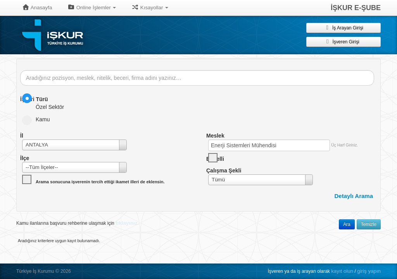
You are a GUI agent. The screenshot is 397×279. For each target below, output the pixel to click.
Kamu (38, 119)
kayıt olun (342, 271)
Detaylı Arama (354, 196)
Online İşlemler (91, 7)
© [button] (57, 271)
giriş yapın (369, 271)
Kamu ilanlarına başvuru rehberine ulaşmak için (77, 223)
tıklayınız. (127, 223)
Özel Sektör (45, 101)
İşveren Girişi (343, 41)
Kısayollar (149, 7)
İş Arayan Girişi (343, 27)
